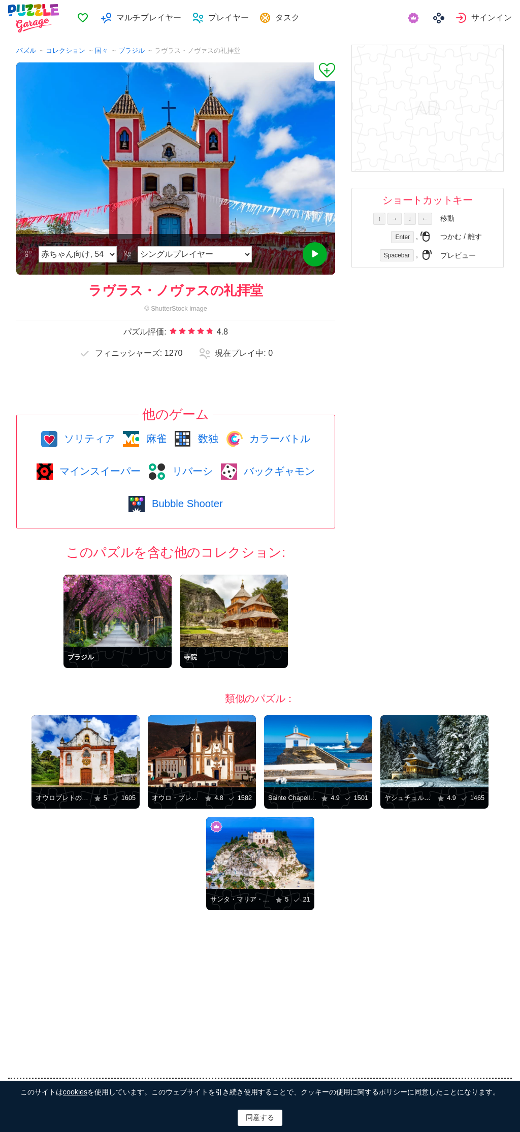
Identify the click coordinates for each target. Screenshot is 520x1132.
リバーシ (191, 471)
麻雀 (155, 438)
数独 (206, 438)
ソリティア (88, 438)
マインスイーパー (99, 471)
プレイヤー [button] (232, 18)
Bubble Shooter (185, 503)
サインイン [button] (491, 18)
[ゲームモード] (194, 254)
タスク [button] (292, 18)
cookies (75, 1092)
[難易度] (78, 254)
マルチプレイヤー (152, 18)
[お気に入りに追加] (324, 71)
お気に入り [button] (87, 18)
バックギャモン (278, 471)
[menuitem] (86, 18)
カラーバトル (279, 438)
